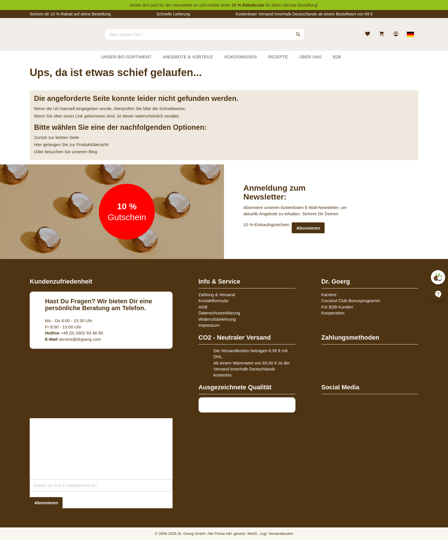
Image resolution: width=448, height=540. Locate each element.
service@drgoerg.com (73, 339)
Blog (93, 151)
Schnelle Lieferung (173, 14)
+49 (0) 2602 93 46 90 (74, 332)
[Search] (298, 34)
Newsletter (182, 5)
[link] (396, 34)
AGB (203, 306)
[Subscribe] (46, 502)
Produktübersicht (92, 144)
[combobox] (205, 34)
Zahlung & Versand (217, 294)
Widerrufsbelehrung (217, 319)
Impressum (209, 325)
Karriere (329, 294)
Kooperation (333, 312)
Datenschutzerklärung (219, 312)
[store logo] (51, 39)
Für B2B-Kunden (337, 306)
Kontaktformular (214, 300)
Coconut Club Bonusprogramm (350, 300)
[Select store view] (410, 34)
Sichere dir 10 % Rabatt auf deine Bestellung (70, 14)
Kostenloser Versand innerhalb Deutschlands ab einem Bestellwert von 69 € (304, 14)
